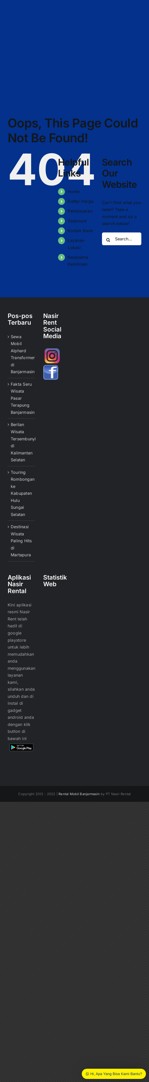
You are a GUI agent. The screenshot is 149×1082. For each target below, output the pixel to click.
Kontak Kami (80, 230)
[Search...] (121, 238)
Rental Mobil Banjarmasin (79, 794)
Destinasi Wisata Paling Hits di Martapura (21, 540)
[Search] (108, 239)
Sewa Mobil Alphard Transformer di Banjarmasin (21, 354)
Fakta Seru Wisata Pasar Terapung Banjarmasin (21, 398)
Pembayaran (80, 211)
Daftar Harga (80, 201)
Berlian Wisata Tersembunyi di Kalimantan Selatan (21, 442)
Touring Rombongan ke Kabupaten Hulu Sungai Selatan (21, 493)
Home (73, 191)
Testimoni (77, 221)
